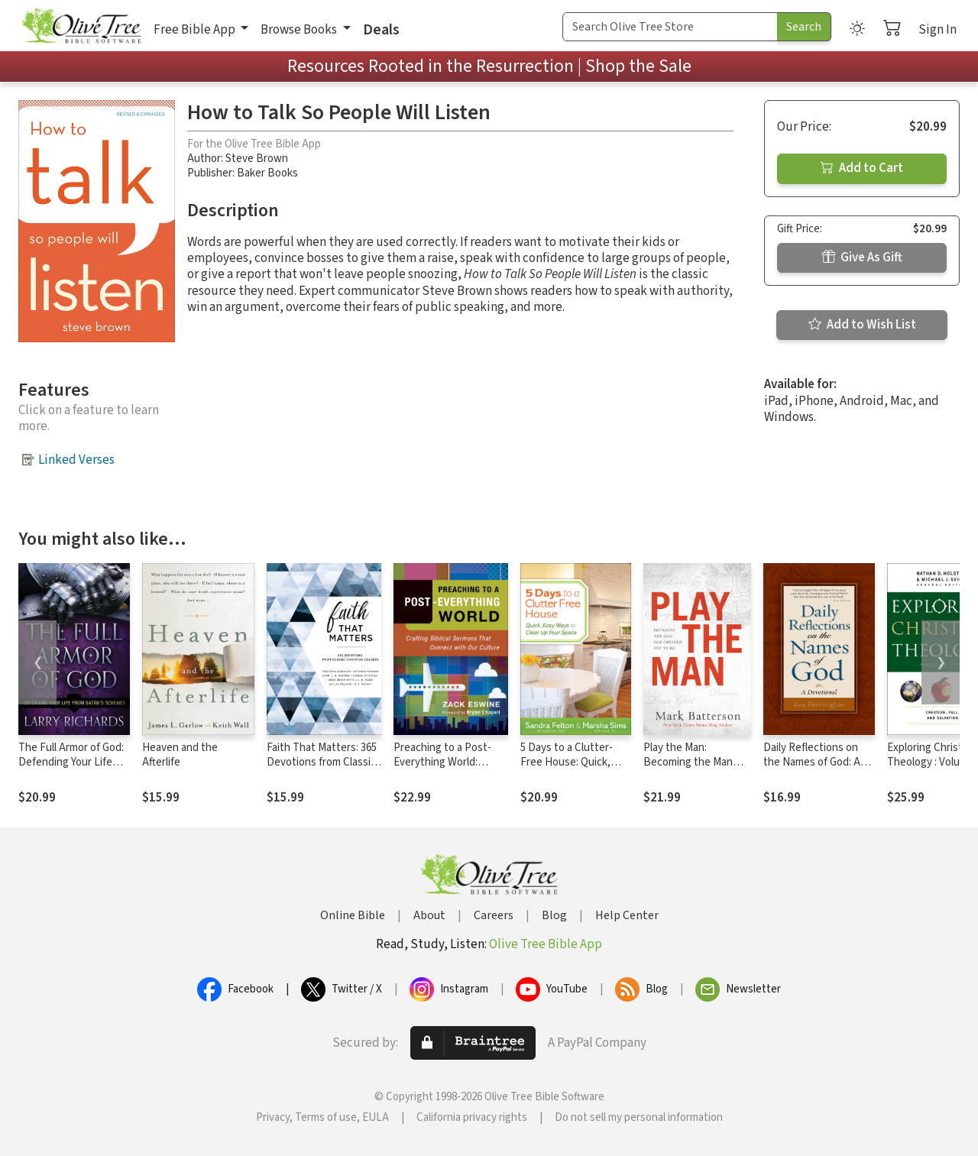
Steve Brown (256, 159)
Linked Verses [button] (76, 460)
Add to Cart (862, 168)
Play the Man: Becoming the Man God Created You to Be (689, 769)
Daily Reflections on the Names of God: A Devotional (811, 762)
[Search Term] (670, 26)
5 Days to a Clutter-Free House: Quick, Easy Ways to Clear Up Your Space (573, 769)
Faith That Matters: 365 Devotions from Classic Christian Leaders (322, 762)
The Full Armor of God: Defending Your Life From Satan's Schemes (72, 762)
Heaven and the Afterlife (180, 755)
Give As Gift (862, 257)
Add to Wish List (862, 325)
